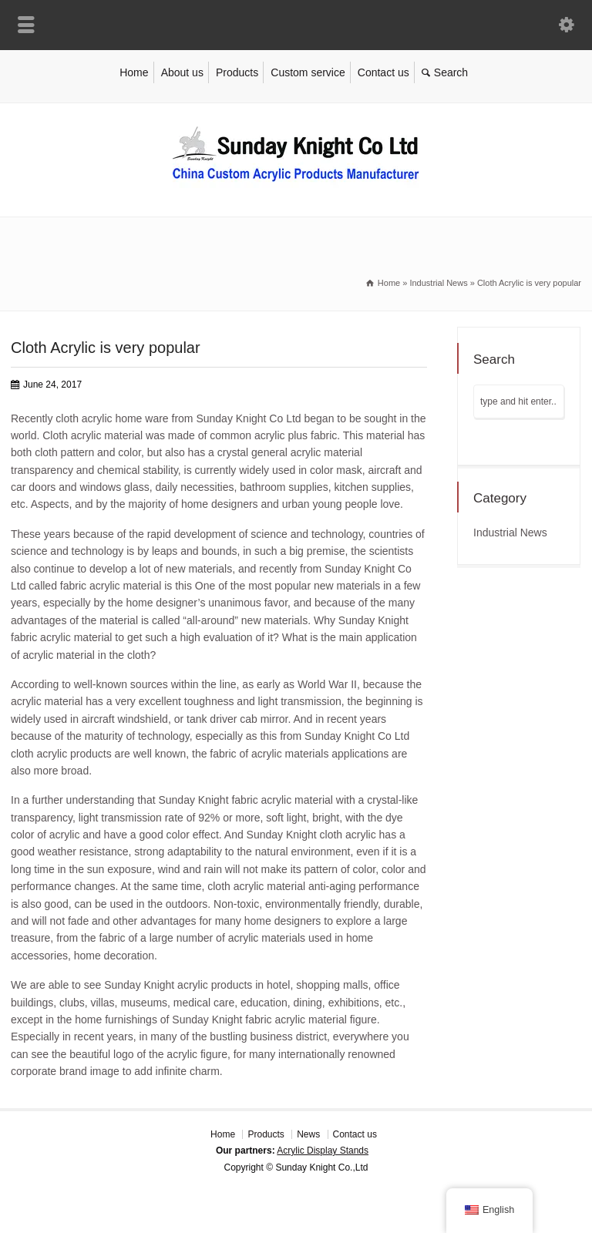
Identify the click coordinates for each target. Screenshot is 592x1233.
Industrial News (510, 532)
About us (182, 72)
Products (237, 72)
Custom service (308, 72)
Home (133, 72)
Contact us (383, 72)
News (308, 1134)
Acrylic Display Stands (322, 1150)
